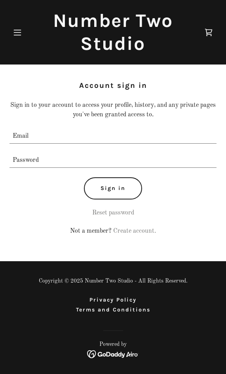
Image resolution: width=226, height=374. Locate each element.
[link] (113, 48)
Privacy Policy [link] (113, 299)
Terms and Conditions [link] (113, 309)
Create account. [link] (134, 231)
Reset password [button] (113, 213)
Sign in (113, 188)
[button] (24, 32)
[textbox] (113, 136)
